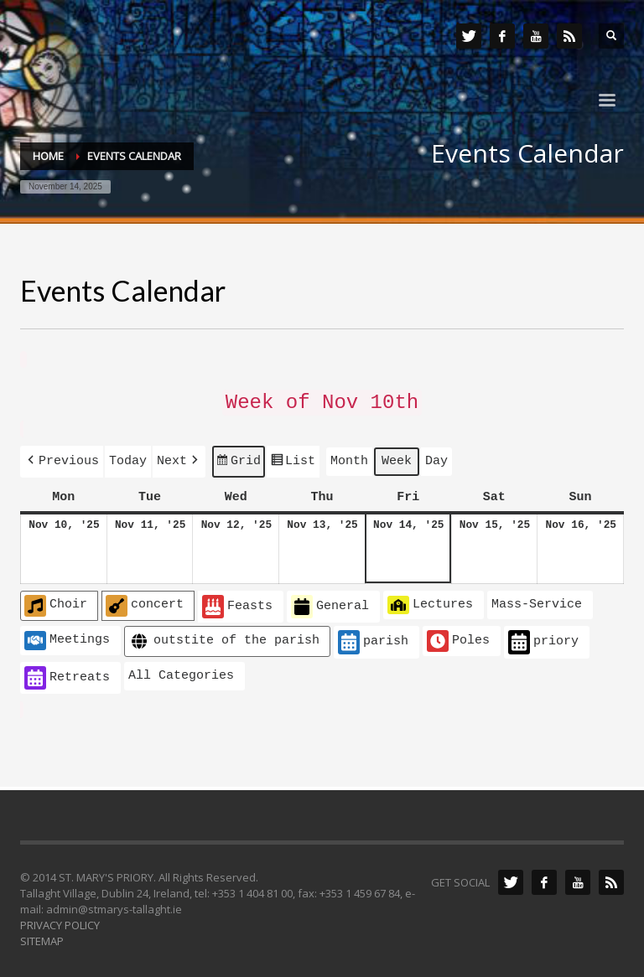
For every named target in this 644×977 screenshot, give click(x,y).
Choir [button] (55, 600)
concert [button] (145, 600)
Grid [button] (238, 459)
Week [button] (397, 456)
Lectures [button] (430, 599)
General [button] (330, 601)
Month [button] (349, 456)
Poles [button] (458, 635)
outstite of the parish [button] (223, 635)
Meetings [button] (67, 634)
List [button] (292, 459)
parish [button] (373, 636)
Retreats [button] (67, 672)
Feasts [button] (237, 601)
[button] (61, 457)
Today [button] (128, 456)
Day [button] (436, 456)
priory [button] (543, 636)
